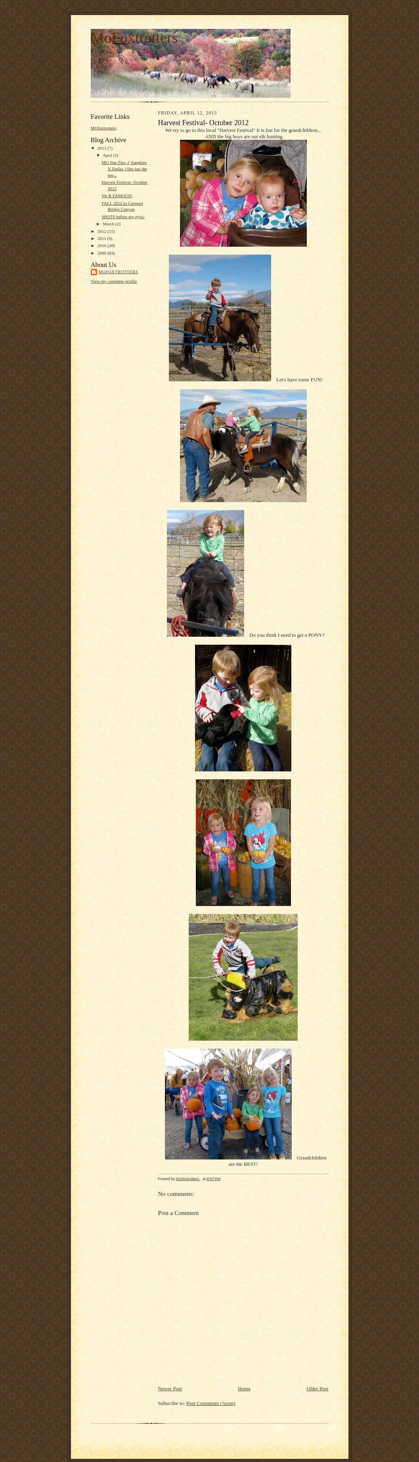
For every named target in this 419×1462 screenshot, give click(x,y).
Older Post (317, 1389)
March (109, 223)
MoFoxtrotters (134, 37)
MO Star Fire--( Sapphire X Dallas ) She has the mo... (124, 168)
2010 (102, 245)
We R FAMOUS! (116, 195)
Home (244, 1389)
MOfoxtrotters (104, 128)
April (108, 155)
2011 (102, 238)
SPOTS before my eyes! (122, 216)
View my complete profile (114, 281)
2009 (102, 253)
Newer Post (170, 1389)
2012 (102, 231)
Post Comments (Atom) (210, 1403)
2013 (102, 148)
